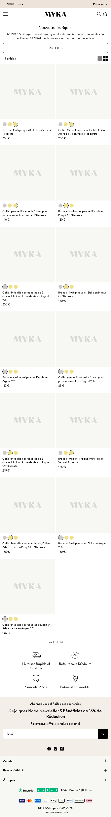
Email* (11, 734)
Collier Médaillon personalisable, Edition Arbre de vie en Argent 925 (26, 626)
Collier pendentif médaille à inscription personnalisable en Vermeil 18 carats (25, 213)
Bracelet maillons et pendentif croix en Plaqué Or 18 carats (80, 213)
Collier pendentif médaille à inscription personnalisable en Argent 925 (81, 379)
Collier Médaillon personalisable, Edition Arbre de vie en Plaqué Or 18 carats (26, 545)
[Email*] (50, 734)
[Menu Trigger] (5, 14)
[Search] (99, 14)
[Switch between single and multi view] (102, 58)
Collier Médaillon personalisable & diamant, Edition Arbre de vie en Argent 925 (25, 296)
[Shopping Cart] (105, 14)
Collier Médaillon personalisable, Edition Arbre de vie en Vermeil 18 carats (82, 131)
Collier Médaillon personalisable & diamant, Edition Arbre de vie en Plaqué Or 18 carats (25, 462)
